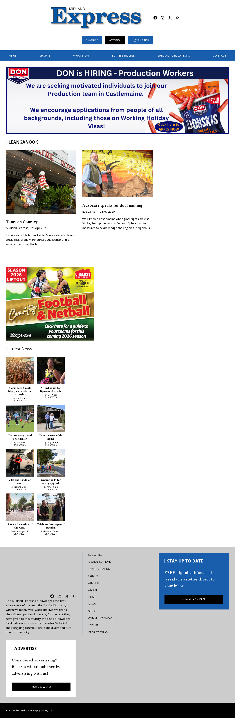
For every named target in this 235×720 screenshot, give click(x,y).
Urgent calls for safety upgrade (50, 482)
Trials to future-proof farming (50, 527)
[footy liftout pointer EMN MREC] (50, 304)
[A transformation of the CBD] (20, 509)
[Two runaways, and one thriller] (20, 419)
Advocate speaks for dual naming (114, 205)
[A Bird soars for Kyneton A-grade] (51, 371)
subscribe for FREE (194, 601)
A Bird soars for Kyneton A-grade (50, 390)
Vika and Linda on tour (20, 482)
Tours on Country (23, 222)
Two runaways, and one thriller (20, 438)
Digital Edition (142, 40)
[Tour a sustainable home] (51, 419)
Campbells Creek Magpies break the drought (20, 392)
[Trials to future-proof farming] (51, 509)
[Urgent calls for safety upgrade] (51, 464)
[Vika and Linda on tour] (20, 464)
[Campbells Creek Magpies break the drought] (20, 371)
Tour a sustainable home (51, 438)
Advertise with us (41, 688)
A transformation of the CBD (20, 527)
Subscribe (90, 40)
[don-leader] (117, 100)
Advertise (115, 40)
